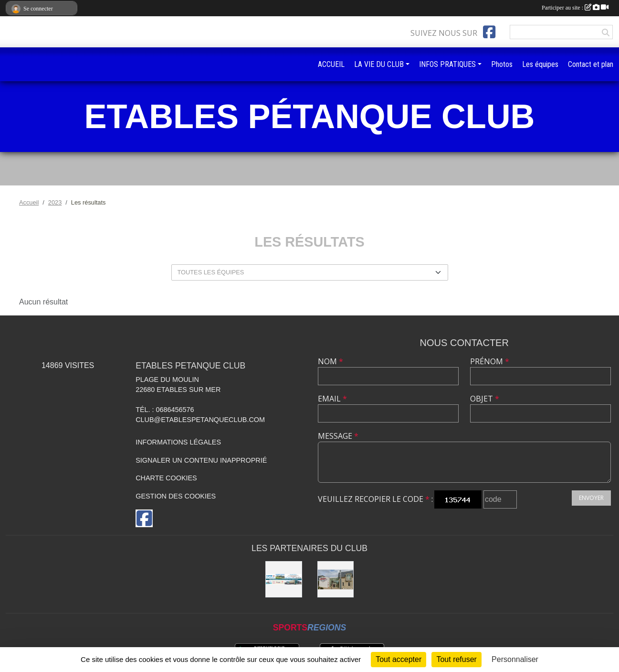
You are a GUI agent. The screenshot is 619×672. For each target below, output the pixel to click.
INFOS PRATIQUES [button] (447, 64)
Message (338, 436)
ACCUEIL (331, 64)
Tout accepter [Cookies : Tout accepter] (398, 659)
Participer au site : (575, 7)
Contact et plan (590, 64)
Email (332, 398)
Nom (330, 361)
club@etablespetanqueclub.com (200, 419)
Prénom (489, 361)
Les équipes (540, 64)
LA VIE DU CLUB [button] (379, 64)
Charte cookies (166, 478)
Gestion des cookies (176, 496)
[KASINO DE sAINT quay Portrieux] (335, 579)
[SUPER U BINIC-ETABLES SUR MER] (283, 579)
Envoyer (591, 498)
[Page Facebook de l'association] (489, 32)
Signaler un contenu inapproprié (201, 460)
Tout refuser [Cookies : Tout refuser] (456, 659)
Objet (484, 398)
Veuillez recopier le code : (375, 499)
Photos (502, 64)
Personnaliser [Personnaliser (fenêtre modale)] (515, 659)
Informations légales (178, 442)
